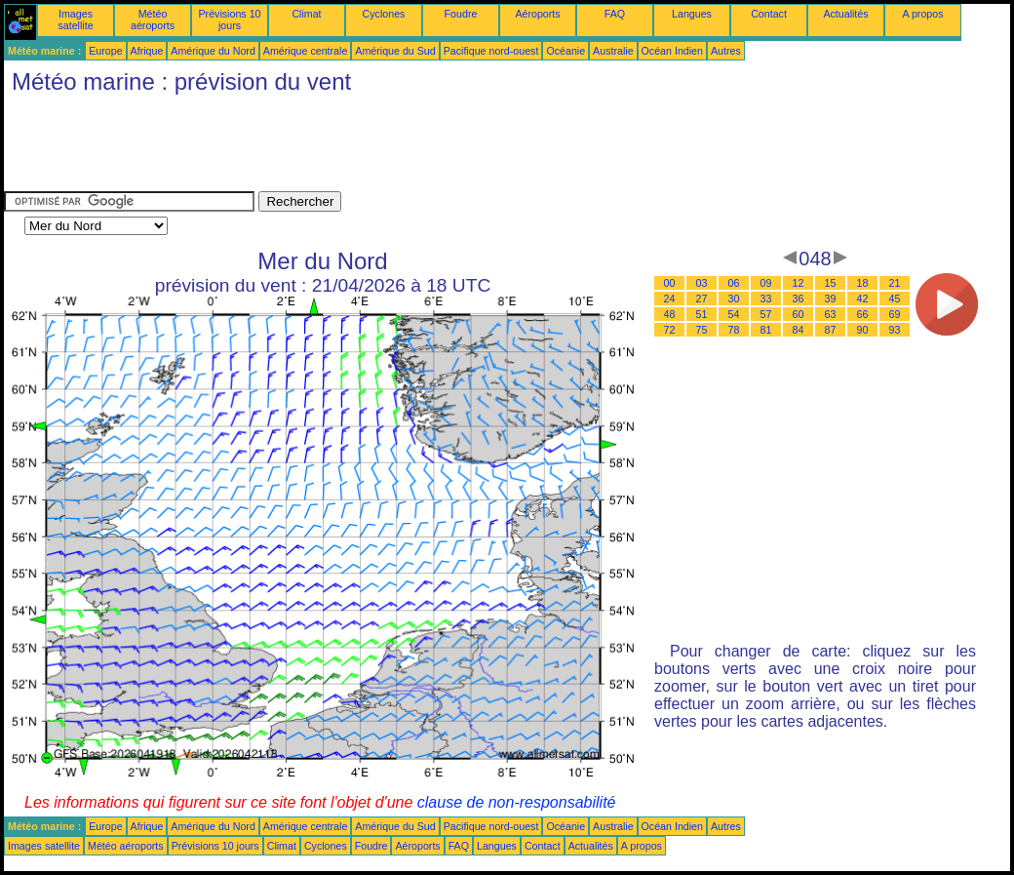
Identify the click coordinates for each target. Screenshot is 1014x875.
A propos (922, 14)
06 (734, 283)
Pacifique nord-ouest (491, 51)
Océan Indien (672, 51)
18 (863, 283)
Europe (105, 51)
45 (895, 298)
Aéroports (537, 14)
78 (734, 330)
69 (895, 314)
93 (895, 330)
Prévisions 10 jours (230, 19)
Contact (769, 14)
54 (734, 314)
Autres (726, 51)
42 (863, 298)
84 (798, 330)
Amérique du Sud (395, 51)
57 (766, 314)
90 (863, 330)
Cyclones (384, 14)
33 (766, 298)
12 (798, 283)
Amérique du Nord (212, 51)
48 (670, 314)
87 (831, 330)
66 (863, 314)
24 (670, 298)
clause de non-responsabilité (516, 802)
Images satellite (75, 19)
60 (798, 314)
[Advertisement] (359, 147)
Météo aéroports (153, 19)
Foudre (461, 14)
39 (831, 298)
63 (831, 314)
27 (702, 298)
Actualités (845, 14)
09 (766, 283)
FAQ (614, 14)
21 (895, 283)
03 (702, 283)
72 (670, 330)
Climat (306, 14)
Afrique (147, 51)
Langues (692, 14)
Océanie (565, 51)
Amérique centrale (305, 51)
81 (766, 330)
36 (798, 298)
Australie (613, 51)
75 (702, 330)
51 (702, 314)
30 (734, 298)
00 (670, 283)
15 (831, 283)
